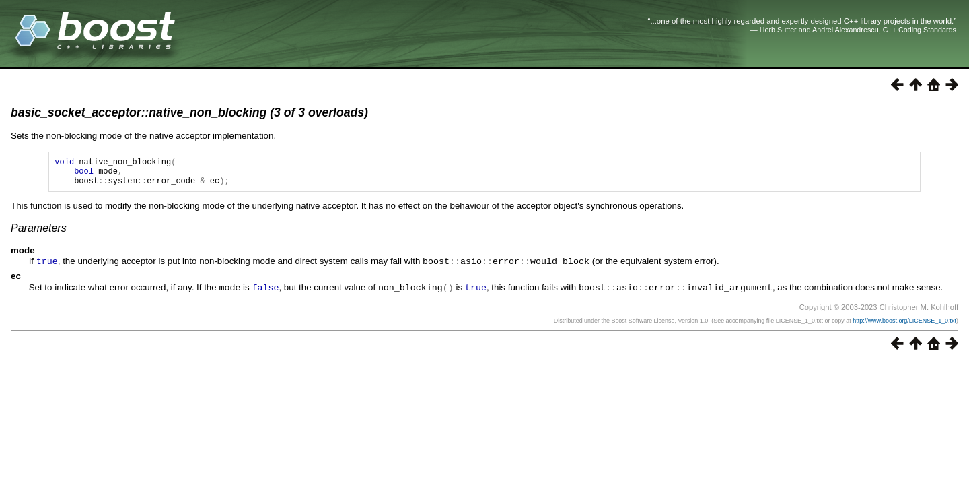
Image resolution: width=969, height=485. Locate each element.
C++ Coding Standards (919, 30)
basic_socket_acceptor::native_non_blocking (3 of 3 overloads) (189, 112)
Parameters (39, 234)
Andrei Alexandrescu (845, 30)
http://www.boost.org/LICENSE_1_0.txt (904, 325)
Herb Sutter (778, 30)
